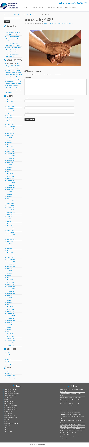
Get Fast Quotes (70, 7)
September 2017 (11, 320)
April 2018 (9, 304)
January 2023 (10, 178)
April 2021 (9, 223)
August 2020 (10, 241)
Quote (5, 421)
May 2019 (9, 275)
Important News (8, 413)
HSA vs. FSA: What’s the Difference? (68, 410)
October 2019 (10, 264)
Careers (6, 399)
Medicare (9, 359)
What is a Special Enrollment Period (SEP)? (70, 408)
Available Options (37, 7)
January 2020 (10, 257)
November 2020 (11, 235)
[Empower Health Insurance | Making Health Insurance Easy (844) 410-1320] (10, 5)
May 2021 (9, 221)
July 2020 (9, 244)
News (8, 361)
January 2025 (10, 124)
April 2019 (9, 277)
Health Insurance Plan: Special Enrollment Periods (71, 430)
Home (26, 7)
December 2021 (11, 205)
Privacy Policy (7, 419)
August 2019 (10, 268)
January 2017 (10, 338)
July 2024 (9, 138)
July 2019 (9, 271)
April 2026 (9, 99)
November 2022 (11, 183)
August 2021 (10, 214)
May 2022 (9, 196)
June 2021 (9, 219)
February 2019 (10, 282)
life (7, 357)
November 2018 (11, 289)
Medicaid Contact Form (9, 415)
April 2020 (9, 250)
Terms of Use (7, 425)
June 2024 (9, 140)
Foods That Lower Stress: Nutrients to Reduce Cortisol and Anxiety (13, 50)
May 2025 (9, 117)
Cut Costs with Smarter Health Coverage (69, 426)
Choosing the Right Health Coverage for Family (71, 414)
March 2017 (10, 334)
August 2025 (10, 113)
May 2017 (9, 329)
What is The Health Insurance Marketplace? (70, 412)
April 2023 (9, 171)
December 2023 (11, 153)
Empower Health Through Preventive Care (69, 406)
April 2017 (9, 331)
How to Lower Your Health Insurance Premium (70, 397)
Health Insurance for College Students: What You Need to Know (13, 32)
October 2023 (10, 158)
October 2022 (10, 185)
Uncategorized (10, 364)
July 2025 (9, 115)
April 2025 (9, 120)
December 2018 (11, 286)
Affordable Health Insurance (10, 389)
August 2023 (10, 162)
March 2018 (10, 307)
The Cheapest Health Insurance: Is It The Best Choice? (13, 39)
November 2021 (11, 207)
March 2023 (10, 174)
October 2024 (10, 131)
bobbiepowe (10, 81)
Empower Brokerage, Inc (39, 444)
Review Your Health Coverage (11, 423)
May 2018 (9, 302)
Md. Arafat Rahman (12, 86)
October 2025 (10, 108)
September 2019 (11, 266)
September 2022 (11, 187)
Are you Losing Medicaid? (10, 395)
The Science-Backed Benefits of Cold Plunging (71, 428)
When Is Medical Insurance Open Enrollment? (70, 424)
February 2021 (10, 228)
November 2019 (11, 262)
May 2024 (9, 142)
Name (27, 98)
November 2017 (11, 316)
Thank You (6, 427)
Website (27, 112)
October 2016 (10, 345)
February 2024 (10, 149)
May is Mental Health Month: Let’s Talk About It (21, 15)
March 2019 (10, 280)
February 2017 (10, 336)
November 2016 (11, 343)
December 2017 (11, 313)
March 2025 (10, 122)
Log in (8, 371)
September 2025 (11, 111)
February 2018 (10, 309)
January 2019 (10, 284)
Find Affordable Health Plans (10, 407)
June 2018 (9, 300)
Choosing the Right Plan (54, 7)
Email (27, 105)
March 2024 (10, 147)
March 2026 (10, 101)
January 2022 (10, 203)
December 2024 (11, 126)
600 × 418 (45, 23)
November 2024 (11, 129)
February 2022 (10, 201)
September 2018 (11, 293)
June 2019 (9, 273)
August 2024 (10, 135)
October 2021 (10, 210)
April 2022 (9, 198)
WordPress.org (11, 378)
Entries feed (10, 373)
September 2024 (11, 133)
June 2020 (9, 246)
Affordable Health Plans (9, 391)
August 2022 (10, 189)
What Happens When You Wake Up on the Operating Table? (14, 66)
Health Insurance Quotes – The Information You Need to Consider (13, 90)
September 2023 (11, 160)
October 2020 (10, 237)
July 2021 (9, 216)
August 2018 (10, 295)
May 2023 (9, 169)
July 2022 (9, 192)
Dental (8, 352)
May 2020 (9, 248)
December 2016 (11, 340)
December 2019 (11, 259)
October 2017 (10, 318)
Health (8, 355)
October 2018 (10, 291)
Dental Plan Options (9, 403)
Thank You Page (8, 431)
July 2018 (9, 298)
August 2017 (10, 322)
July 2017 (9, 325)
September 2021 (11, 212)
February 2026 (10, 104)
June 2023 (9, 167)
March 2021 (10, 225)
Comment (28, 77)
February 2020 (10, 255)
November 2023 (11, 156)
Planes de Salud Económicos (10, 417)
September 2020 (11, 239)
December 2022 (11, 180)
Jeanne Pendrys (11, 70)
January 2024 (10, 151)
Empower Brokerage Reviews (10, 405)
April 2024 (9, 144)
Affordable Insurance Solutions (11, 393)
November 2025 (11, 106)
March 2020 (10, 253)
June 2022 (9, 194)
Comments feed (11, 375)
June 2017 (9, 327)
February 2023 (10, 176)
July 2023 (9, 165)
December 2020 (11, 232)
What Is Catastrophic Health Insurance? (69, 404)
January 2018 (10, 311)
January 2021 (10, 230)
